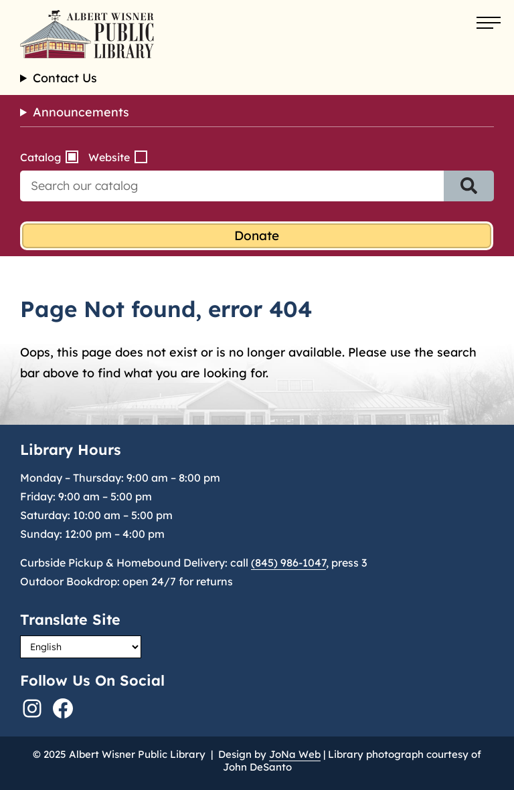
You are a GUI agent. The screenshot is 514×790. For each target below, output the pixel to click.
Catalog (40, 157)
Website (109, 157)
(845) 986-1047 (288, 562)
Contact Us (65, 78)
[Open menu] (489, 23)
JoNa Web (295, 754)
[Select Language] (80, 646)
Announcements (81, 112)
